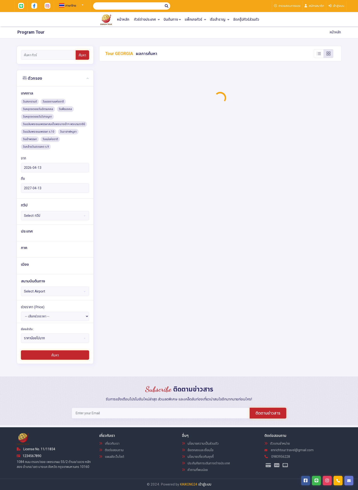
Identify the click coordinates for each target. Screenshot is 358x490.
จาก (23, 158)
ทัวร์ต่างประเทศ (147, 19)
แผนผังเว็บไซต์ (111, 456)
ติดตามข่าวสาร (268, 413)
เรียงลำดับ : (27, 329)
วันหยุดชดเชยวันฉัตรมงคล (38, 109)
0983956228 (277, 456)
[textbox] (70, 5)
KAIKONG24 (188, 484)
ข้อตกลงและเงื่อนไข (197, 450)
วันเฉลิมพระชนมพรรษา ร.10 (38, 131)
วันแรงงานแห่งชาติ (53, 101)
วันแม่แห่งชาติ (50, 139)
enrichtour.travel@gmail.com (289, 450)
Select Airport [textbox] (34, 291)
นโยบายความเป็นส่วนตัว (200, 443)
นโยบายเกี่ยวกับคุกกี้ (198, 456)
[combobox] (70, 3)
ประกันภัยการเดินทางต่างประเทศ (206, 463)
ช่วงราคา (32, 307)
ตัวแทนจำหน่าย (277, 443)
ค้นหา (82, 55)
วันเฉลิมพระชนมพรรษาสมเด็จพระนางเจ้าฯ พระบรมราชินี (54, 124)
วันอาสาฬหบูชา (68, 131)
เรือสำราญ (219, 19)
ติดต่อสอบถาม (111, 450)
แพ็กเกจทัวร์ (195, 19)
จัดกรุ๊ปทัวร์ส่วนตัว (246, 19)
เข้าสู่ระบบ (204, 484)
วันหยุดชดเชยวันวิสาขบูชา (37, 116)
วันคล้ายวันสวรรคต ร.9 (36, 146)
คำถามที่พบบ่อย (195, 470)
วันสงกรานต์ (30, 101)
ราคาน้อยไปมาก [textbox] (34, 338)
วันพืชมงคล (65, 109)
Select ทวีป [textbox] (32, 215)
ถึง (23, 179)
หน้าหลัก (123, 19)
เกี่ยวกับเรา (109, 443)
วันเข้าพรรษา (30, 139)
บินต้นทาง (172, 19)
